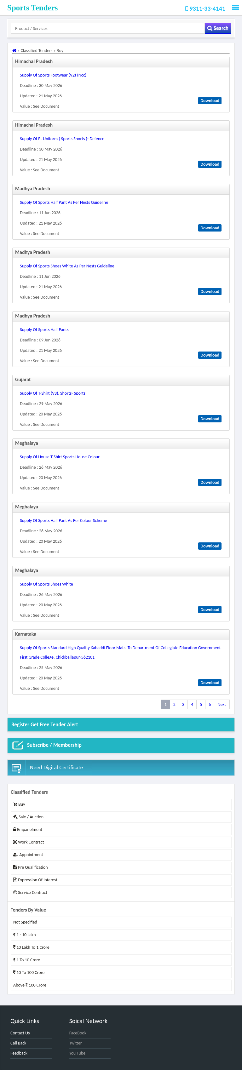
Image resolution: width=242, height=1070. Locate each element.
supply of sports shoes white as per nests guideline (67, 266)
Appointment (28, 854)
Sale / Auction (28, 817)
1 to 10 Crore (26, 960)
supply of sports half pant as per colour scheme (63, 520)
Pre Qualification (30, 867)
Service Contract (30, 892)
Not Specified (25, 922)
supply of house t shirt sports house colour (60, 457)
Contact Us (20, 1033)
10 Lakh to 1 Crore (31, 947)
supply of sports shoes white (46, 584)
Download (209, 100)
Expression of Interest (35, 880)
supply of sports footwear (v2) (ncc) (53, 75)
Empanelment (27, 829)
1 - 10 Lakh (24, 934)
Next (221, 704)
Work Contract (28, 842)
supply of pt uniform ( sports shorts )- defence (62, 138)
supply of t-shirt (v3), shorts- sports (52, 393)
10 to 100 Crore (28, 972)
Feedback (18, 1053)
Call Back (18, 1043)
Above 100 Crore (29, 985)
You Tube (77, 1053)
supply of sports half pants (44, 329)
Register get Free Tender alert (44, 724)
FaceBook (77, 1033)
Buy (19, 804)
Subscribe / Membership (46, 745)
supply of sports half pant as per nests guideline (64, 202)
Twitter (75, 1043)
